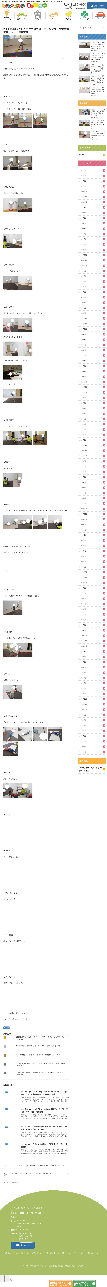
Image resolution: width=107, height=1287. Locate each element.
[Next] (7, 1278)
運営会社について (93, 1252)
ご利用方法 (35, 1252)
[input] (92, 28)
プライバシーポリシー (79, 1252)
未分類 (6, 1027)
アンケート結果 (59, 1252)
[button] (104, 28)
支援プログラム (25, 1252)
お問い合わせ (97, 6)
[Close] (10, 1279)
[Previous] (2, 1278)
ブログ (42, 1252)
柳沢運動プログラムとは (12, 1252)
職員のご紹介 (49, 1252)
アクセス (68, 1252)
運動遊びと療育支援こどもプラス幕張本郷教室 (91, 769)
